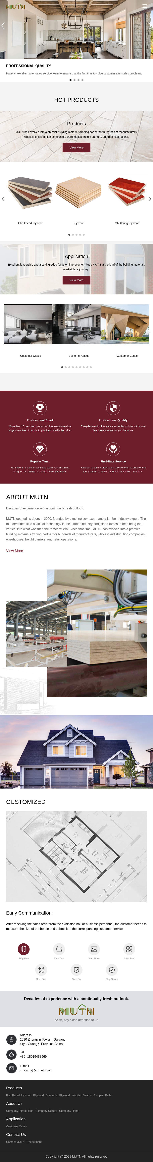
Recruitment (33, 1141)
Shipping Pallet (103, 1095)
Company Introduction (19, 1110)
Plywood (79, 223)
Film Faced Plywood (30, 223)
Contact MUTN (15, 1141)
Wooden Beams (81, 1095)
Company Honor (69, 1110)
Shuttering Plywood (58, 1095)
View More (77, 147)
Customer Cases (16, 1126)
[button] (150, 26)
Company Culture (46, 1110)
